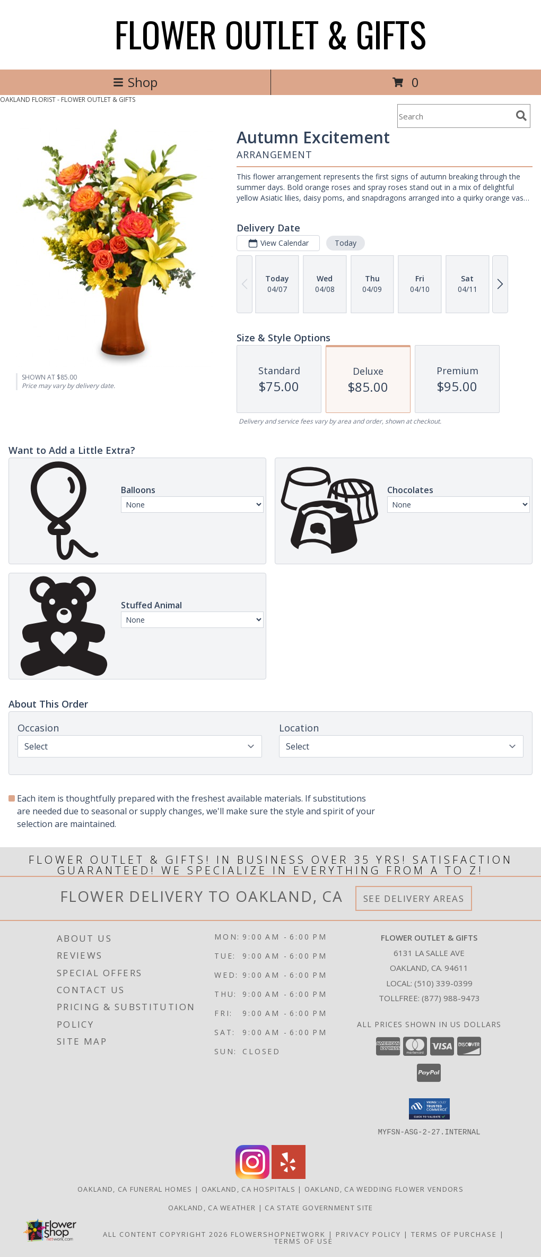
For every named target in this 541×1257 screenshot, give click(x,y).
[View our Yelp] (289, 1175)
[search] (521, 116)
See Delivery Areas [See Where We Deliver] (414, 898)
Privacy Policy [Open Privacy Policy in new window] (368, 1233)
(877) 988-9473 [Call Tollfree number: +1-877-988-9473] (451, 998)
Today (345, 243)
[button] (429, 1109)
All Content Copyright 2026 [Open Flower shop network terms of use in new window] (165, 1233)
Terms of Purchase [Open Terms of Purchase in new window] (454, 1233)
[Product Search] (454, 116)
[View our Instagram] (252, 1175)
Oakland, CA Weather (212, 1207)
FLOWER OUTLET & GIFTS (270, 33)
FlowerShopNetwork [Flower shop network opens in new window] (278, 1233)
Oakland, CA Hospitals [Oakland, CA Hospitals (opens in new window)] (248, 1188)
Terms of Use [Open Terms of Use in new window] (303, 1240)
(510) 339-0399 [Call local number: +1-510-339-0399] (443, 983)
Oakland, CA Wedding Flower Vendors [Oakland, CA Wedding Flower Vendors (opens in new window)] (384, 1188)
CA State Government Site (319, 1207)
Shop (135, 82)
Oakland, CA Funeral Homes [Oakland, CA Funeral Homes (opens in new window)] (135, 1188)
